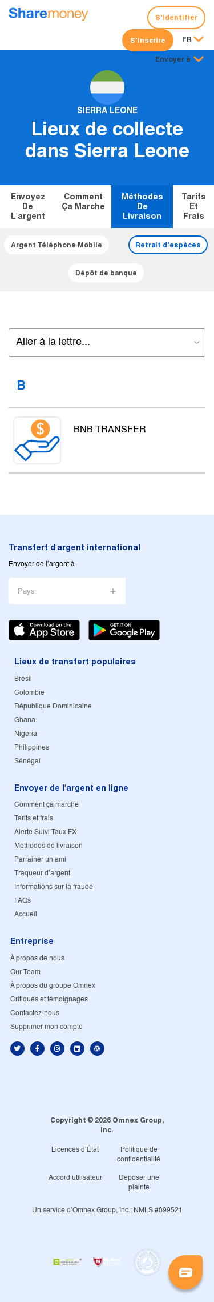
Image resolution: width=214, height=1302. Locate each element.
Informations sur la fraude (53, 887)
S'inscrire (147, 40)
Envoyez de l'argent (28, 206)
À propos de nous (37, 958)
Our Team (25, 972)
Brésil (23, 679)
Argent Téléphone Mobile (56, 245)
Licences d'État (75, 1150)
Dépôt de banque (106, 273)
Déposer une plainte (139, 1182)
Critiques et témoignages (49, 999)
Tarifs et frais (193, 206)
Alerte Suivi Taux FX (45, 832)
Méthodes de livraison (142, 206)
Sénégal (27, 761)
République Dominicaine (53, 706)
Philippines (31, 747)
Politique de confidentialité (138, 1154)
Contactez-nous (34, 1013)
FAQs (22, 901)
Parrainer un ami (40, 859)
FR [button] (187, 39)
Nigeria (25, 734)
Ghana (24, 720)
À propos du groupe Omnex (52, 986)
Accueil (25, 914)
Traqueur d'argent (42, 873)
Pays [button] (26, 591)
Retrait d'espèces (168, 245)
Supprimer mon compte (46, 1027)
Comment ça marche (83, 201)
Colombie (29, 693)
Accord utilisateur (75, 1178)
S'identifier (176, 17)
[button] (179, 60)
